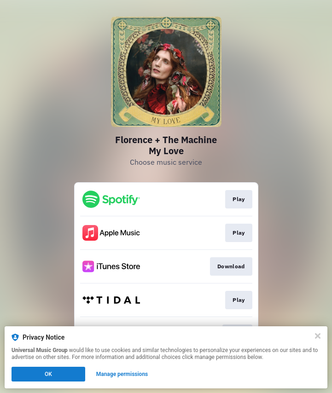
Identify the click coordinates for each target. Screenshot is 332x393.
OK (48, 374)
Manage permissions (122, 374)
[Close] (317, 336)
